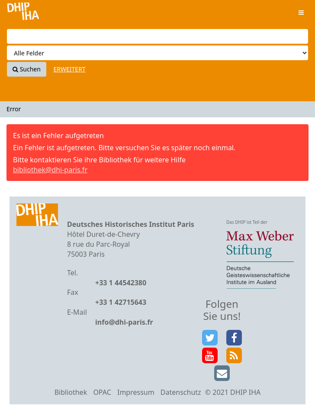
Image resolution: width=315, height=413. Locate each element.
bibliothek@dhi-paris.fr (50, 169)
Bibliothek (71, 392)
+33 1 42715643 (120, 302)
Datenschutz (181, 392)
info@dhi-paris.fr (124, 322)
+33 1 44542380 (120, 282)
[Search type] (157, 52)
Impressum (135, 392)
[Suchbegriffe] (157, 36)
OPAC (102, 392)
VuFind (23, 13)
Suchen (27, 69)
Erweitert (70, 69)
